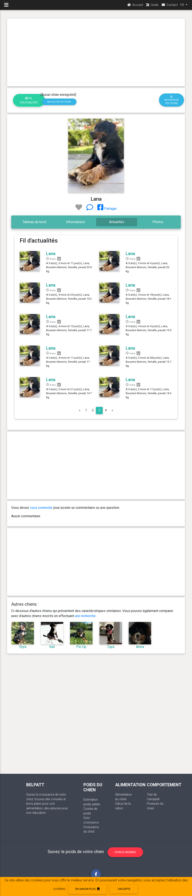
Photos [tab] (157, 222)
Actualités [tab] (116, 222)
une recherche (85, 616)
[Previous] (79, 410)
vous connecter (41, 508)
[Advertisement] (96, 52)
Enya (22, 647)
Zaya (110, 647)
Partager (107, 209)
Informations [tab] (75, 222)
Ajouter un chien (59, 101)
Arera (140, 647)
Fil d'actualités (29, 100)
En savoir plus (87, 889)
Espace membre (125, 852)
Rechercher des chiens (171, 100)
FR (182, 6)
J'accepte (123, 889)
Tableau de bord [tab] (34, 222)
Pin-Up (81, 647)
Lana (50, 253)
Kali (52, 647)
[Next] (112, 410)
